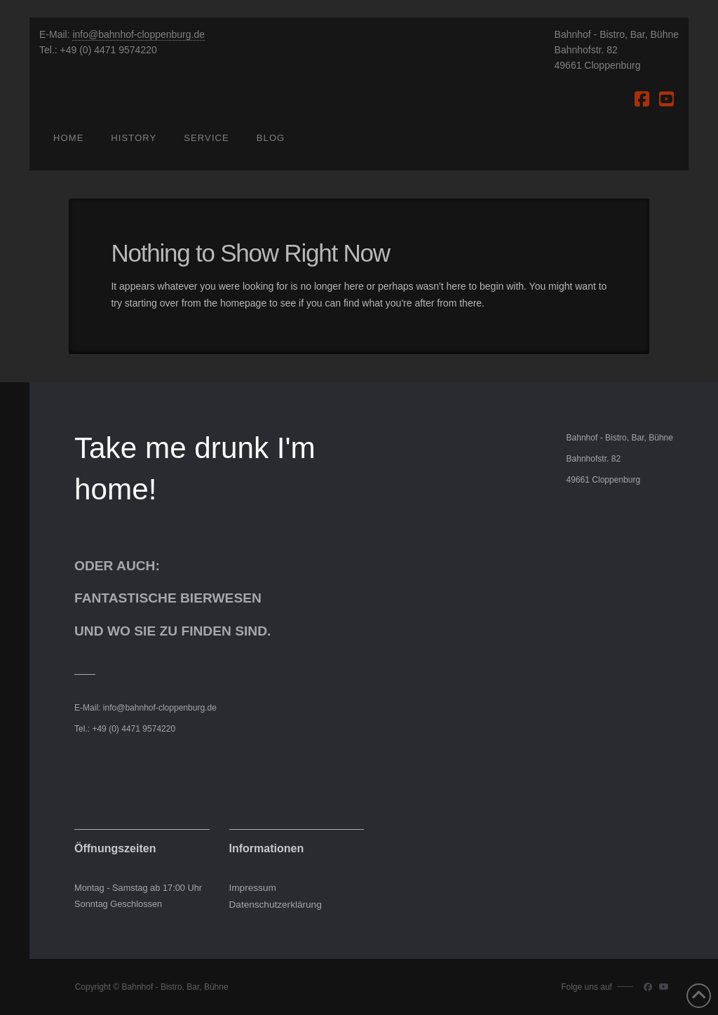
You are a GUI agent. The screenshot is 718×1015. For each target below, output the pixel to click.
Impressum (252, 887)
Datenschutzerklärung (275, 904)
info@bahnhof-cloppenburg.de (138, 34)
